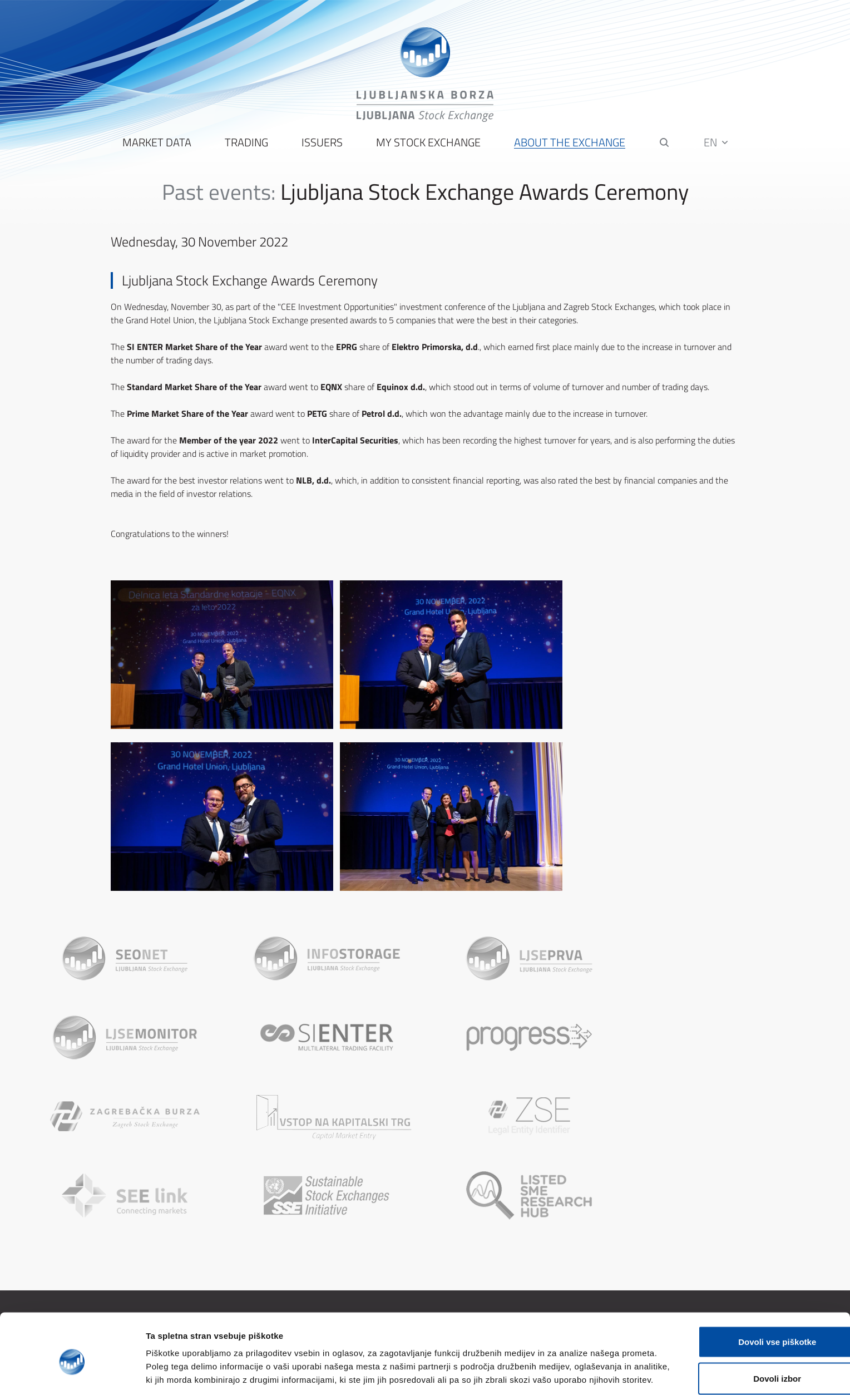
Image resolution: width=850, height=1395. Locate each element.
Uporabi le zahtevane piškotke (757, 1358)
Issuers (322, 145)
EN (716, 144)
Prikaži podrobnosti (580, 1373)
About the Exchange (569, 145)
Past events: (218, 194)
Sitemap (464, 1249)
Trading (246, 145)
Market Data (156, 145)
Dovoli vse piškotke (757, 1285)
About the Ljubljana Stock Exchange (307, 1249)
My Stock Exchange (428, 145)
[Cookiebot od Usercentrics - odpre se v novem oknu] (72, 1373)
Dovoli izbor (757, 1322)
